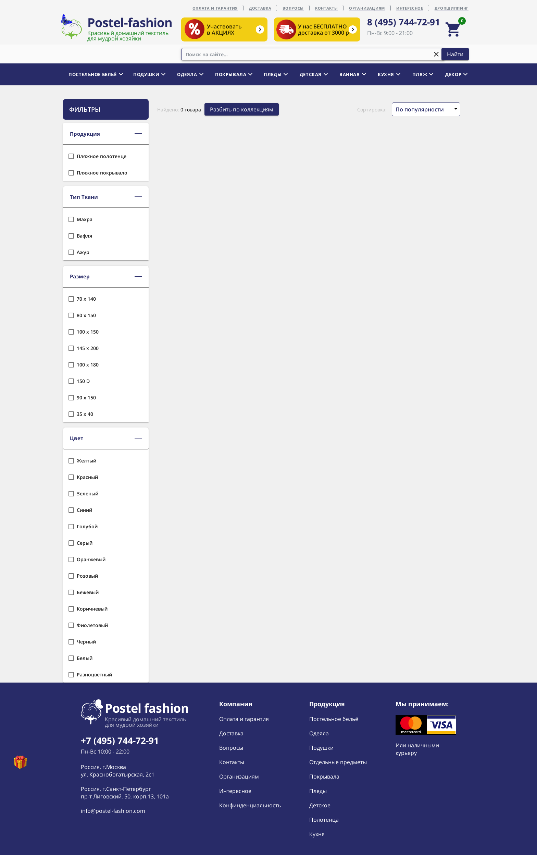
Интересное (235, 791)
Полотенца (324, 819)
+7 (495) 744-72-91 (120, 740)
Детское (319, 805)
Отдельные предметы (338, 762)
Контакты (231, 762)
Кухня (317, 834)
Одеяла (319, 733)
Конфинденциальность (250, 805)
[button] (106, 134)
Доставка (231, 733)
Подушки (321, 747)
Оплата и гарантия (244, 719)
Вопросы (231, 747)
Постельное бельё (333, 719)
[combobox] (313, 54)
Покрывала (324, 776)
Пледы (318, 791)
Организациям (239, 776)
